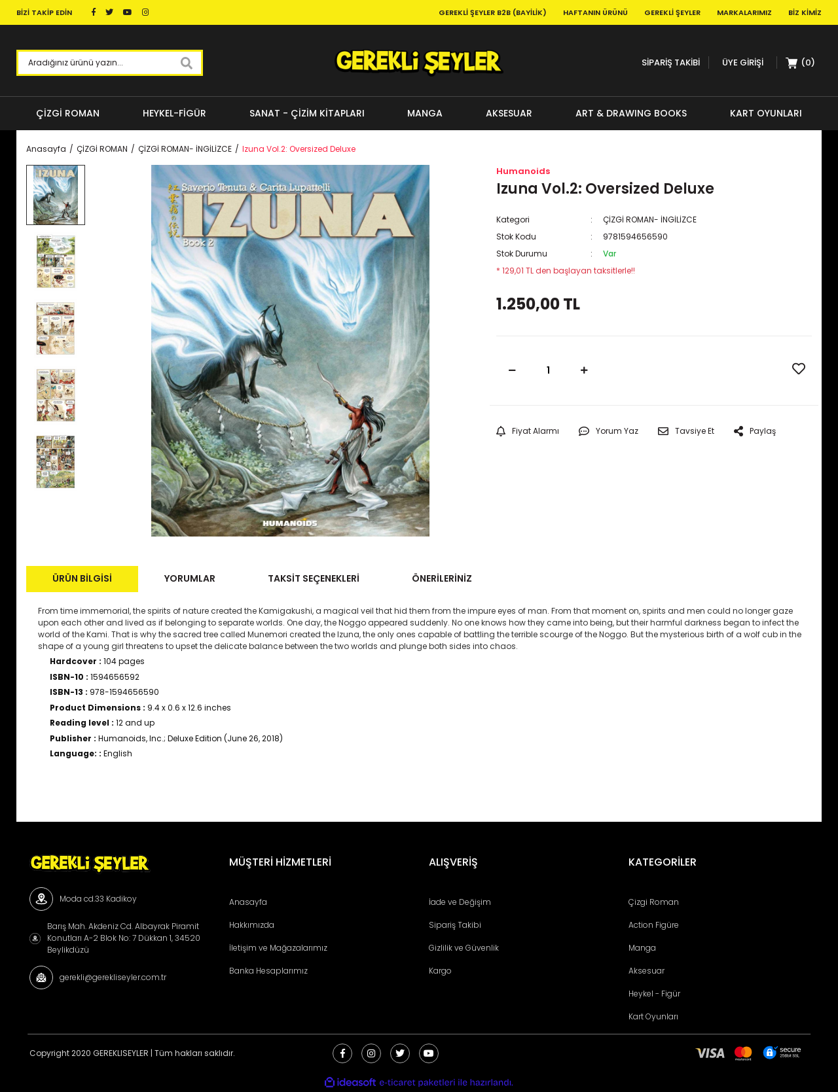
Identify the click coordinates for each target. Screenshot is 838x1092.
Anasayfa (248, 901)
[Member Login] (742, 62)
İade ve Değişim (460, 901)
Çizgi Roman (653, 901)
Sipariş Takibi (455, 924)
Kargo (440, 970)
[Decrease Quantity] (512, 370)
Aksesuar (646, 970)
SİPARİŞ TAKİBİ (671, 62)
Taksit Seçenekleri (313, 578)
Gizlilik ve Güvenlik (464, 947)
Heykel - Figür (654, 993)
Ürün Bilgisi (82, 578)
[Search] (109, 63)
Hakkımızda (251, 924)
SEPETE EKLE (692, 370)
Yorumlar (189, 578)
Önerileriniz (442, 578)
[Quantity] (548, 370)
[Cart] (801, 62)
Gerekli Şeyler (672, 12)
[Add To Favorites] (799, 369)
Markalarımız (744, 12)
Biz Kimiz (805, 12)
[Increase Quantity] (584, 370)
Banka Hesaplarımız (268, 970)
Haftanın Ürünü (595, 12)
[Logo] (418, 62)
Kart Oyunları (653, 1016)
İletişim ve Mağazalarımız (278, 947)
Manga (642, 947)
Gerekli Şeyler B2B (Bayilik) (493, 12)
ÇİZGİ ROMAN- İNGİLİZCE (650, 219)
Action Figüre (653, 924)
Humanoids (523, 171)
